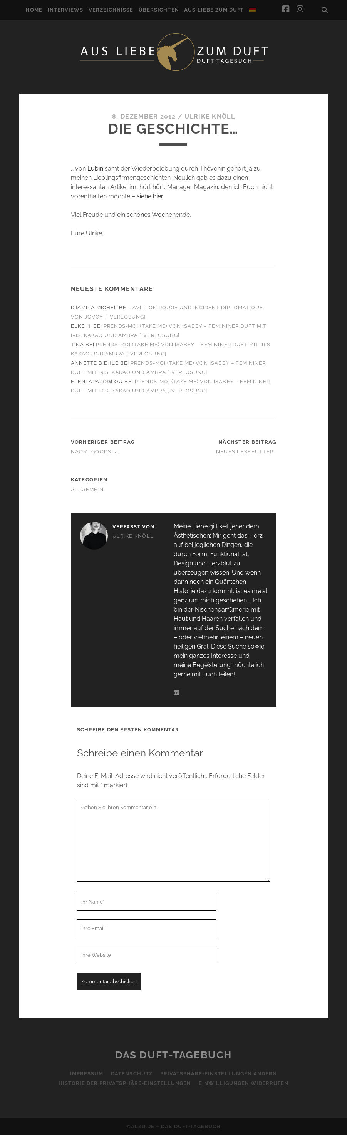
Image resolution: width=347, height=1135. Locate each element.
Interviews (65, 10)
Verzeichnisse (111, 10)
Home (34, 10)
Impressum (86, 1073)
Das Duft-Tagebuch (173, 1055)
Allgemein (87, 489)
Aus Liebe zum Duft (214, 10)
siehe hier (150, 196)
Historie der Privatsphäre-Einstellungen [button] (125, 1083)
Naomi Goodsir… (95, 451)
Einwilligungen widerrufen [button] (243, 1083)
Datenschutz (131, 1073)
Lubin (95, 168)
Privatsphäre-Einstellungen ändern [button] (218, 1073)
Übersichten (159, 10)
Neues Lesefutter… (246, 451)
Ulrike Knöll (209, 116)
